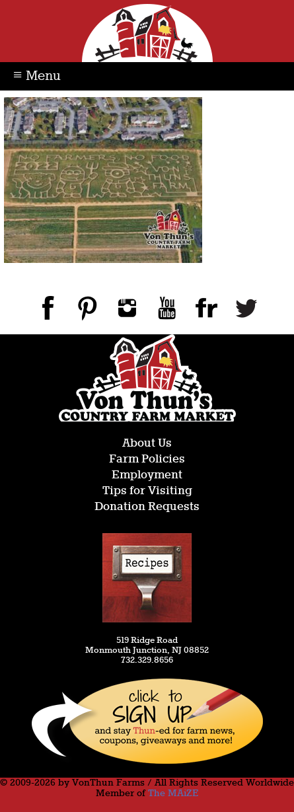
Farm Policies (147, 459)
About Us (147, 443)
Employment (147, 475)
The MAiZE (173, 793)
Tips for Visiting (147, 491)
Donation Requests (147, 507)
